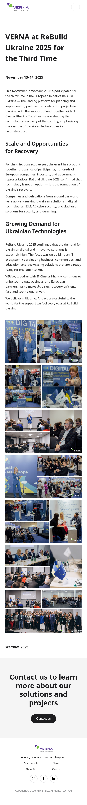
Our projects (31, 763)
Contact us (43, 718)
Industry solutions (31, 757)
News (56, 763)
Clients (56, 769)
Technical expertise (56, 757)
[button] (75, 7)
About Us (31, 769)
